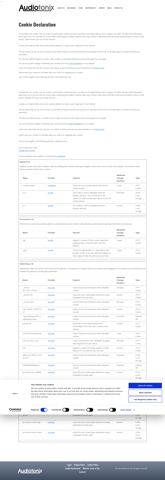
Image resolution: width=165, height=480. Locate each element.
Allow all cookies (145, 451)
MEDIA (109, 8)
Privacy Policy (99, 68)
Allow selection (145, 458)
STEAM (80, 8)
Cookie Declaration (75, 63)
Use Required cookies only (145, 465)
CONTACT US (118, 8)
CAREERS (102, 8)
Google (50, 193)
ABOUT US (61, 8)
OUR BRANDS (71, 8)
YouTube (51, 288)
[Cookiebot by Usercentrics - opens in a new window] (15, 475)
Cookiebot (61, 156)
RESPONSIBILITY (90, 8)
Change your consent (27, 150)
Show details (125, 475)
